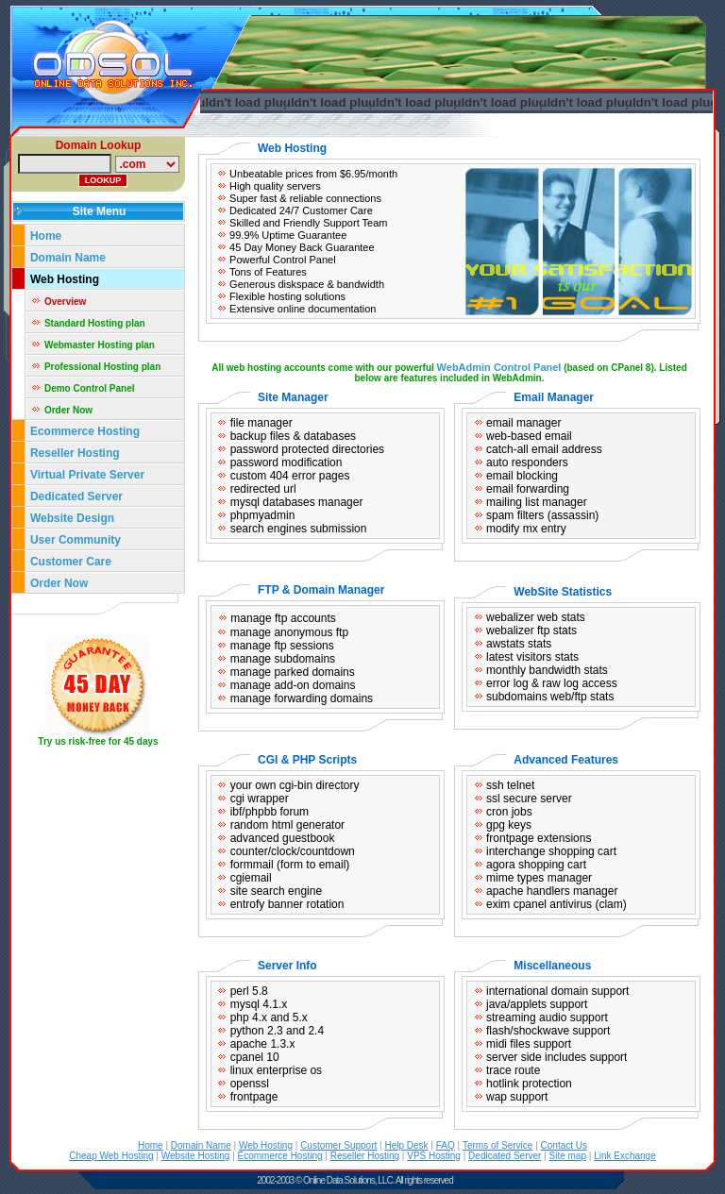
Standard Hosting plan (94, 323)
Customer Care (70, 561)
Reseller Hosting (75, 453)
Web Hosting (64, 279)
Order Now (68, 410)
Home (45, 236)
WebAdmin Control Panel (499, 367)
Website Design (72, 518)
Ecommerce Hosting (85, 431)
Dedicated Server (78, 496)
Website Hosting (195, 1156)
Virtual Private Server (89, 474)
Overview (65, 301)
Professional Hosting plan (102, 367)
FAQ (445, 1145)
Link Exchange (625, 1156)
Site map (567, 1156)
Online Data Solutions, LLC (348, 1180)
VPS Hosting (434, 1156)
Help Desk (406, 1145)
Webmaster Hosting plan (99, 345)
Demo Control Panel (89, 388)
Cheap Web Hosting (111, 1156)
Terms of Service (497, 1145)
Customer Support (338, 1145)
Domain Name (68, 257)
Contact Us (564, 1145)
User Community (75, 540)
